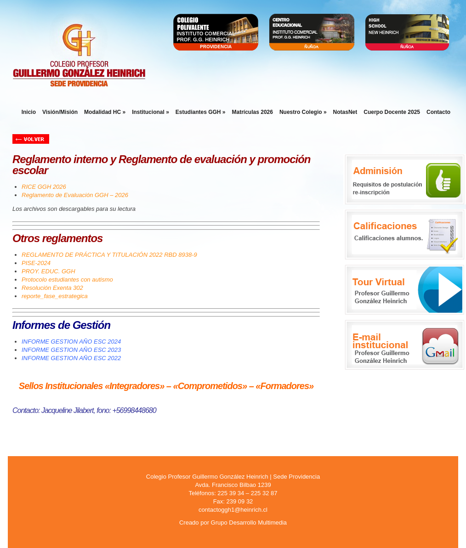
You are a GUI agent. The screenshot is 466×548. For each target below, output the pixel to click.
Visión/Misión (60, 112)
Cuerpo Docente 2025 (392, 112)
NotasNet (345, 112)
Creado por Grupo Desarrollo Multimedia (233, 522)
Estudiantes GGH (201, 112)
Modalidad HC (104, 112)
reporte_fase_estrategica (55, 296)
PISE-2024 (36, 263)
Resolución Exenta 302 (52, 287)
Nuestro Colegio (303, 112)
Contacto (438, 112)
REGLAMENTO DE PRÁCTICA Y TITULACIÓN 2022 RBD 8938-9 (109, 254)
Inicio (29, 112)
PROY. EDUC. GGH (48, 271)
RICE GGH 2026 (44, 186)
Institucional (150, 112)
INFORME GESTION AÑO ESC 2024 (71, 341)
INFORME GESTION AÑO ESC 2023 (71, 349)
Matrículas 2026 (252, 112)
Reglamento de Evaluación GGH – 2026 (75, 195)
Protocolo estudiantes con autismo (67, 279)
